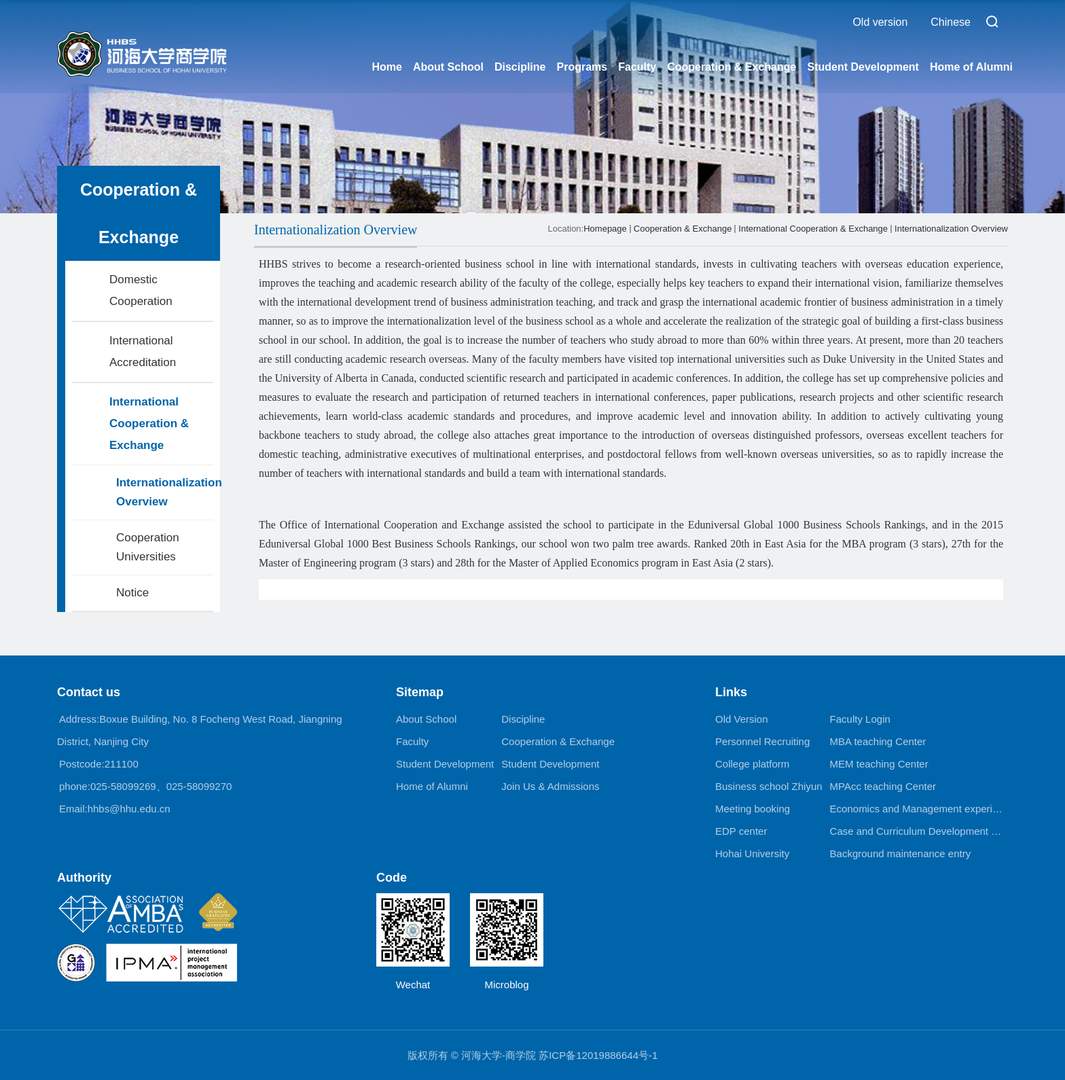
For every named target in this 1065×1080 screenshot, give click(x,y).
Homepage (605, 228)
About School (448, 67)
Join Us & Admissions (550, 786)
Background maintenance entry (900, 853)
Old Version (741, 719)
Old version (879, 22)
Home (386, 67)
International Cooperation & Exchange (813, 228)
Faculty (637, 67)
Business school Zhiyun (769, 786)
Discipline (520, 67)
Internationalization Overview (951, 228)
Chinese (951, 22)
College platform (752, 764)
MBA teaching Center (878, 741)
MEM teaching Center (879, 764)
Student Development (862, 67)
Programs (581, 67)
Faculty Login (860, 719)
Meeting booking (752, 808)
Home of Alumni (971, 67)
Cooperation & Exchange (731, 67)
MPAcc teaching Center (883, 786)
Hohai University (752, 853)
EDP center (741, 831)
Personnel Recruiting (762, 741)
